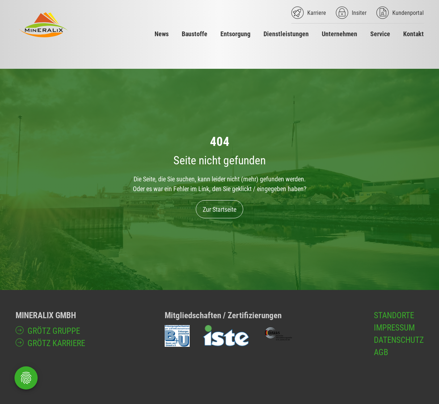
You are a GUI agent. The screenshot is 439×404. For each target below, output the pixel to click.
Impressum (394, 327)
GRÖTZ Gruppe (54, 331)
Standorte (394, 315)
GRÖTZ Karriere (56, 343)
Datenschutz (399, 340)
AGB (381, 352)
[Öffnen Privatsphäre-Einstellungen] (26, 378)
